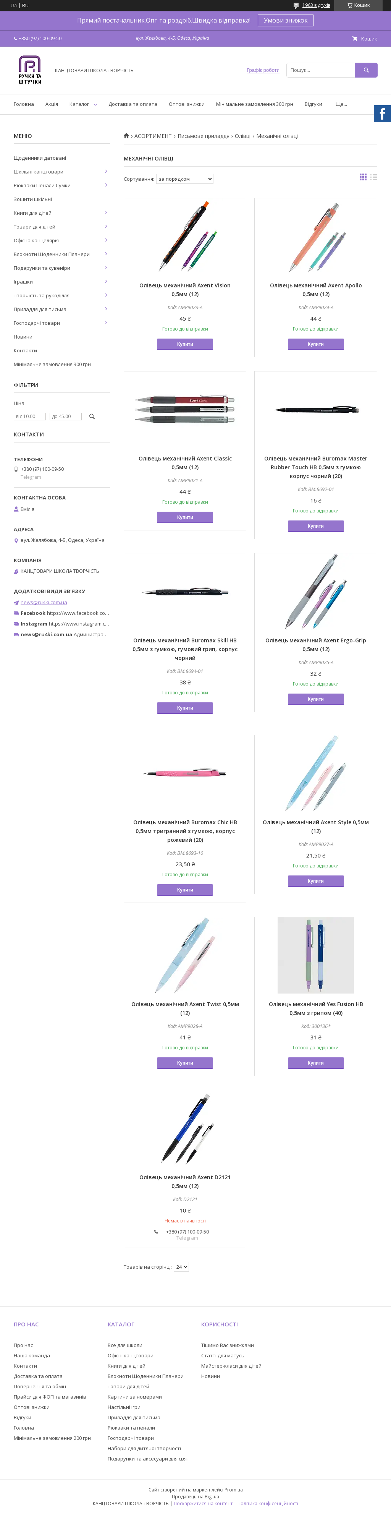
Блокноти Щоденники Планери (52, 254)
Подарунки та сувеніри (42, 267)
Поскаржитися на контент (203, 1503)
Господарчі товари (37, 322)
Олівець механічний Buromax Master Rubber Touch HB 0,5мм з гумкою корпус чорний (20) (315, 467)
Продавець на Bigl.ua (195, 1496)
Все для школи (125, 1345)
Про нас (23, 1345)
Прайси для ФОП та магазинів (50, 1396)
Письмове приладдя (203, 136)
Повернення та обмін (40, 1386)
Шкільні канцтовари (38, 171)
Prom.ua (234, 1489)
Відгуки (313, 104)
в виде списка (373, 178)
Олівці (242, 136)
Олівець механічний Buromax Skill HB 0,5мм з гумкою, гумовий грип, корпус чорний (185, 649)
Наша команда (32, 1355)
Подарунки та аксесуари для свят (148, 1458)
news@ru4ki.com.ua (44, 602)
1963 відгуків (316, 5)
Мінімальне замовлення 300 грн (254, 104)
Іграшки (23, 281)
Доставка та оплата (132, 104)
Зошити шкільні (33, 199)
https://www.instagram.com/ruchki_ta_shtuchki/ (104, 623)
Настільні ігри (124, 1407)
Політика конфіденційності (268, 1503)
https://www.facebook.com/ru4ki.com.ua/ (94, 612)
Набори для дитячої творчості (144, 1448)
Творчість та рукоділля (41, 295)
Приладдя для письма (40, 309)
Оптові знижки (187, 104)
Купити (185, 344)
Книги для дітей (33, 212)
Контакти (25, 350)
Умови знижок (286, 20)
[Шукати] (366, 70)
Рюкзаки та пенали (131, 1427)
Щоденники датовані (40, 157)
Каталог (79, 104)
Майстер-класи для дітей (231, 1365)
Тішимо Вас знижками (227, 1345)
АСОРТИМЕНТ (153, 136)
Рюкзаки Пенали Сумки (42, 185)
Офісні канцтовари (130, 1355)
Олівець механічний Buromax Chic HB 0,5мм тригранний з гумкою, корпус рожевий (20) (185, 831)
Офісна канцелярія (36, 240)
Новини (23, 336)
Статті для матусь (222, 1355)
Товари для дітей (34, 226)
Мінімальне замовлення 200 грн (52, 1438)
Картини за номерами (135, 1396)
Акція (51, 104)
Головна (24, 104)
